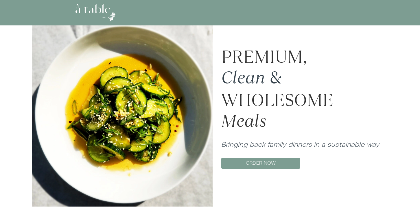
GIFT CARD (233, 12)
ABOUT (187, 12)
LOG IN (316, 12)
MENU (209, 12)
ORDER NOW (261, 163)
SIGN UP (336, 12)
